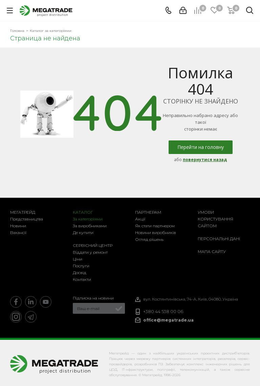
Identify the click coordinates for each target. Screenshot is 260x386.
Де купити (83, 232)
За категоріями (88, 218)
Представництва (26, 218)
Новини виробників (155, 232)
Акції (140, 218)
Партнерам (148, 212)
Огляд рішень (149, 239)
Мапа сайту (212, 251)
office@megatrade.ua (168, 320)
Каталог (83, 212)
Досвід (79, 272)
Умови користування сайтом (215, 219)
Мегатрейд (22, 212)
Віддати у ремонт (90, 252)
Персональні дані (219, 238)
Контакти (82, 279)
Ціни (77, 259)
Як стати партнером (155, 225)
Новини (18, 225)
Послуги (81, 265)
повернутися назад (205, 159)
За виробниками (90, 225)
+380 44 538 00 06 (163, 311)
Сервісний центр (92, 245)
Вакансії (18, 232)
